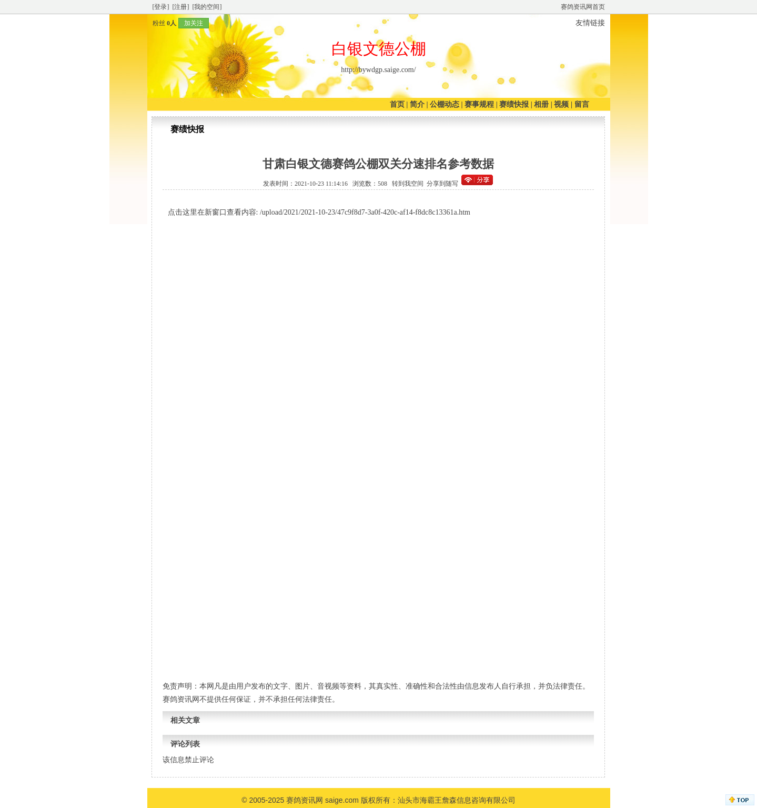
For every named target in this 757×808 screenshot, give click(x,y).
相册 (541, 104)
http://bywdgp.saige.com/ (378, 70)
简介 (417, 104)
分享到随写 (442, 183)
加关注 (193, 23)
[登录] (161, 7)
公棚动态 (444, 104)
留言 (581, 104)
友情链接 (590, 23)
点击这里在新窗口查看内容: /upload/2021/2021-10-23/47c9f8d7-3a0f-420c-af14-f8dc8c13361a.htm (319, 212)
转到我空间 (407, 183)
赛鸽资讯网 (304, 800)
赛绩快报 (514, 104)
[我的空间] (207, 7)
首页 (397, 104)
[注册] (181, 7)
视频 (561, 104)
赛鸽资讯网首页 (583, 7)
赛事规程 (479, 104)
